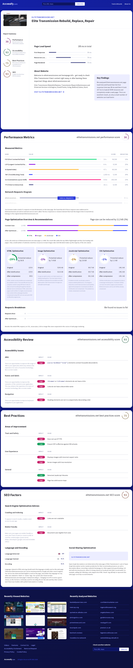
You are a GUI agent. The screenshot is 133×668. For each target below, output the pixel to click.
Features (15, 645)
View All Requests (66, 198)
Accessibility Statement (13, 648)
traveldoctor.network (78, 638)
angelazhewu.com (107, 612)
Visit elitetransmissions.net (49, 92)
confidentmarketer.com (109, 602)
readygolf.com (105, 623)
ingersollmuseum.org (108, 607)
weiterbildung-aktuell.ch (109, 638)
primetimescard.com (77, 623)
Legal (33, 645)
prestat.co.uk (105, 628)
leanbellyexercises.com (78, 602)
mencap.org (74, 607)
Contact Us (24, 645)
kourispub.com (75, 628)
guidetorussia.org (107, 617)
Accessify (10, 4)
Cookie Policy (22, 652)
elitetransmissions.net (43, 17)
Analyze (80, 4)
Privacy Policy (9, 652)
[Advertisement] (81, 35)
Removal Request (30, 648)
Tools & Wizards (117, 4)
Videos (6, 645)
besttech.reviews (76, 633)
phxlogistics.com (76, 617)
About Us (128, 4)
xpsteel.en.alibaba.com (78, 612)
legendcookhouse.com (108, 633)
